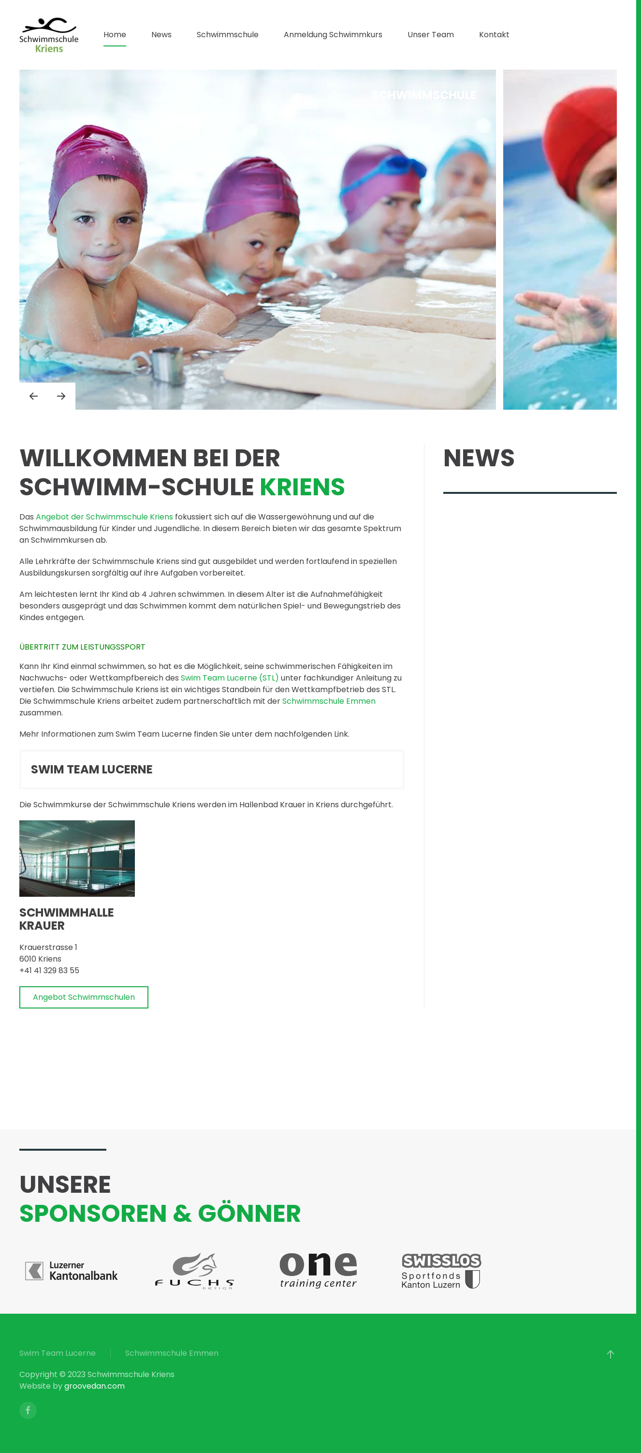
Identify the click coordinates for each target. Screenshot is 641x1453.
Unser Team (431, 34)
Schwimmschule (228, 34)
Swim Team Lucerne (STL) (231, 677)
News (161, 34)
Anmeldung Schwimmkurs (333, 34)
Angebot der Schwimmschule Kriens (104, 516)
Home (114, 34)
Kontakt (494, 34)
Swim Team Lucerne (57, 1353)
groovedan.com (94, 1386)
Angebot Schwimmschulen (84, 997)
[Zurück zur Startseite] (48, 34)
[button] (33, 396)
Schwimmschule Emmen (329, 701)
